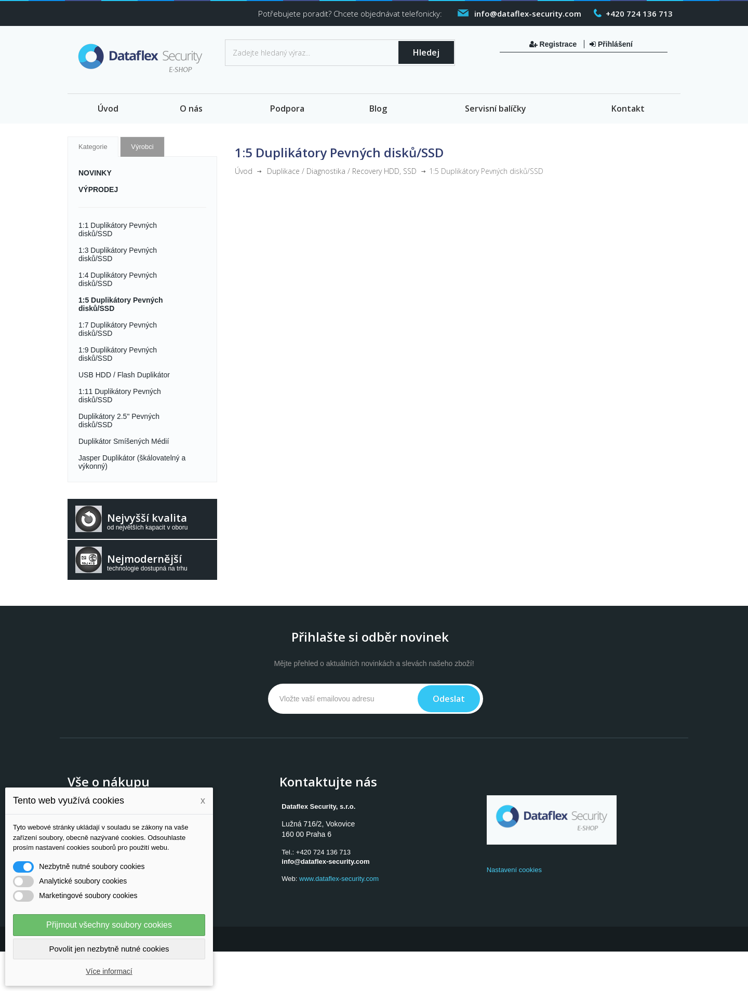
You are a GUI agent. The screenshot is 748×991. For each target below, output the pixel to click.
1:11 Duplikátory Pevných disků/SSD (119, 395)
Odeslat (449, 698)
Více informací (109, 971)
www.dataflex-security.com (339, 879)
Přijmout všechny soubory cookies (109, 924)
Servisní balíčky (495, 108)
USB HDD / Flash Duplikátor (124, 375)
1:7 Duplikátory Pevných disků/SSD (117, 329)
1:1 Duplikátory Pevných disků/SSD (117, 229)
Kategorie (93, 147)
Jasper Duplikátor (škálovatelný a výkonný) (131, 462)
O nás (191, 108)
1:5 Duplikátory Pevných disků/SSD (120, 304)
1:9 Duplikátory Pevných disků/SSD (117, 354)
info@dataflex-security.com (325, 861)
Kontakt (628, 108)
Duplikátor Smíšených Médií (123, 441)
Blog (378, 108)
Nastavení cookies (514, 870)
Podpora (287, 108)
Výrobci (142, 147)
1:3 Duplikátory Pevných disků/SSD (117, 254)
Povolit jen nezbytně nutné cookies (109, 948)
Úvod (108, 108)
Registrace (554, 44)
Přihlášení (611, 44)
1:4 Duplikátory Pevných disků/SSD (117, 279)
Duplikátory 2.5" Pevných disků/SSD (118, 420)
